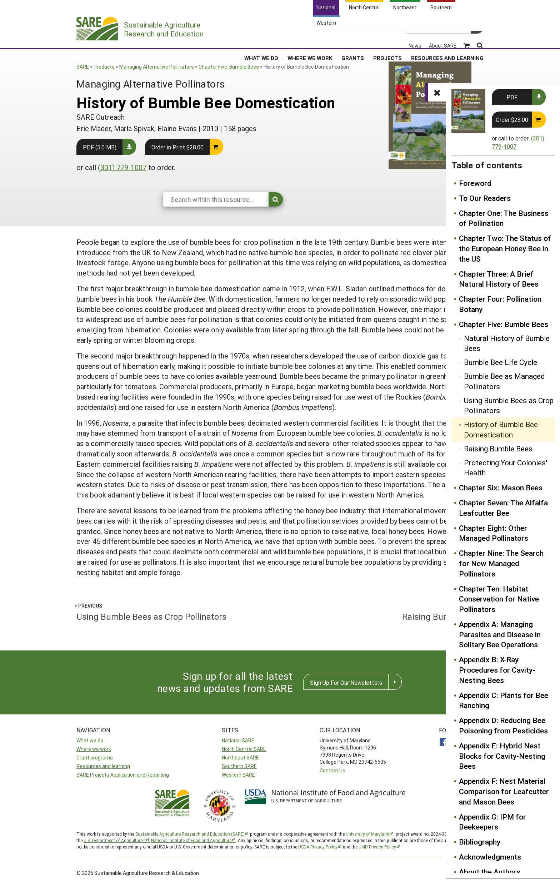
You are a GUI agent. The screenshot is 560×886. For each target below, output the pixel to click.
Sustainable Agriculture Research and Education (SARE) (190, 834)
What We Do (261, 39)
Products (104, 66)
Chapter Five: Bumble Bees (229, 66)
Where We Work (310, 39)
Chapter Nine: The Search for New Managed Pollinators (501, 563)
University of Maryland (367, 834)
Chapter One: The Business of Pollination (504, 218)
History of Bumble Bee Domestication (501, 429)
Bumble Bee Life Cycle (500, 362)
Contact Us (332, 770)
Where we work (93, 749)
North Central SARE (244, 749)
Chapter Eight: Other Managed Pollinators (493, 533)
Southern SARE (239, 766)
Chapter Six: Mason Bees (500, 487)
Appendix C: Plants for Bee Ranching (503, 700)
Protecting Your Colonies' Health (505, 467)
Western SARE (238, 774)
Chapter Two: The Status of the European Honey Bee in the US (505, 248)
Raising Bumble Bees (498, 449)
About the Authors (489, 872)
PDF (512, 97)
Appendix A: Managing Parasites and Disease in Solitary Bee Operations (500, 634)
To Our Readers (485, 198)
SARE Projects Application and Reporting (122, 774)
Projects (387, 39)
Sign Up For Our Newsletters (346, 682)
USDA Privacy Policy (318, 847)
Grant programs (94, 757)
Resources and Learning (447, 39)
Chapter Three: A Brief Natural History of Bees (499, 279)
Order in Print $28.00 (177, 147)
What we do (89, 740)
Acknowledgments (490, 857)
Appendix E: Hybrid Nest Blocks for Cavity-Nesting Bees (502, 756)
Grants (352, 39)
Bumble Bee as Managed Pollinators (504, 381)
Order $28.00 (512, 119)
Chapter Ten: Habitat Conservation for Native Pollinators (499, 599)
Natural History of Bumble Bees (507, 343)
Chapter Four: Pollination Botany (500, 304)
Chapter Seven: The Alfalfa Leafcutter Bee (503, 508)
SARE (82, 66)
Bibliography (479, 842)
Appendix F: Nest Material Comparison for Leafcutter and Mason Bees (504, 791)
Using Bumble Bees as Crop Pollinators (509, 405)
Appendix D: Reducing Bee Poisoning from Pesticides (503, 725)
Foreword (475, 183)
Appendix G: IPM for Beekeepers (492, 822)
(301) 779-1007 (122, 167)
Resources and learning (103, 766)
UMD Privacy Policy (377, 847)
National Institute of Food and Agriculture (191, 840)
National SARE (238, 740)
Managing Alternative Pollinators (156, 66)
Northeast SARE (240, 757)
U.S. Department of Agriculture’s (115, 840)
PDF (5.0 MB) (99, 147)
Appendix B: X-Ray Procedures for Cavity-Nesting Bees (497, 669)
